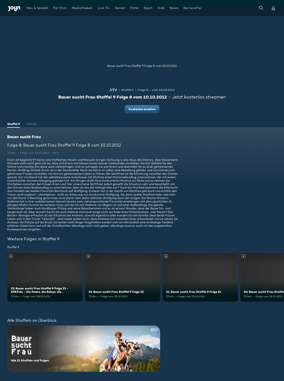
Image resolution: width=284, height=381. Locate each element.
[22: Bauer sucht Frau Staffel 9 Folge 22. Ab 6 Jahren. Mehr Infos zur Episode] (122, 277)
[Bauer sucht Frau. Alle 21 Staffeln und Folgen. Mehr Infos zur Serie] (83, 349)
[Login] (273, 8)
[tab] (14, 124)
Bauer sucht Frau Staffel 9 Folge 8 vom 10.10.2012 (142, 66)
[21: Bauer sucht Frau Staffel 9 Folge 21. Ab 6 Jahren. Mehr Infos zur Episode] (200, 277)
